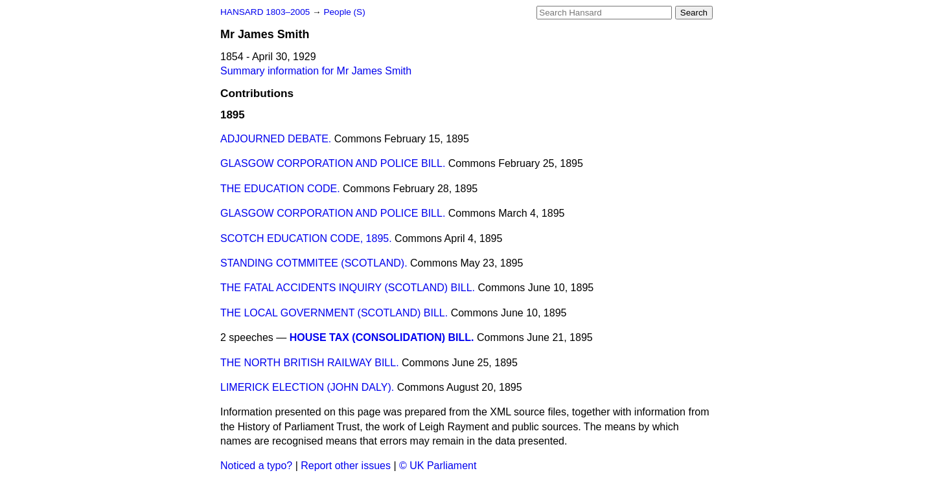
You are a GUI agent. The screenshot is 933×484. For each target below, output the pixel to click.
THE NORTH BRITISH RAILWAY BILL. (309, 362)
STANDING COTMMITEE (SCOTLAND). (314, 263)
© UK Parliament (437, 465)
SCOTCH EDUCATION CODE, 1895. (306, 238)
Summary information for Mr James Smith (315, 70)
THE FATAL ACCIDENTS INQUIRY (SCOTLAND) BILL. (347, 287)
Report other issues (346, 465)
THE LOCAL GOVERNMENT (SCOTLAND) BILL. (334, 312)
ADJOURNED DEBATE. (275, 138)
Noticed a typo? (256, 465)
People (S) (344, 12)
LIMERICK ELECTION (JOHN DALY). (307, 387)
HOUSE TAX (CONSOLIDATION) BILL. (382, 337)
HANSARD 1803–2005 (265, 12)
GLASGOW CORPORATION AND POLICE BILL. (332, 163)
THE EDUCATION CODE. (280, 188)
